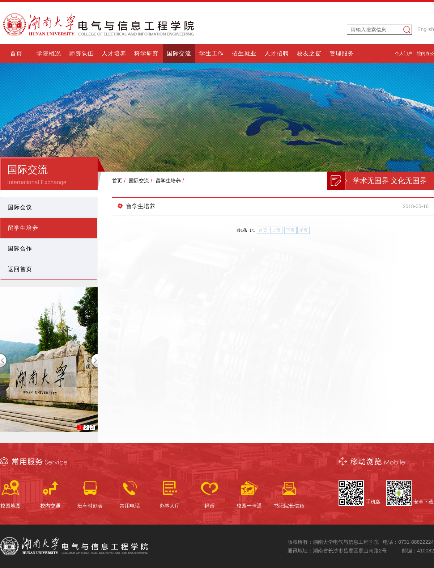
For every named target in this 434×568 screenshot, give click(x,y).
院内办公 (425, 53)
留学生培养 (168, 181)
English (425, 29)
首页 (117, 181)
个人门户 (403, 53)
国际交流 (139, 181)
